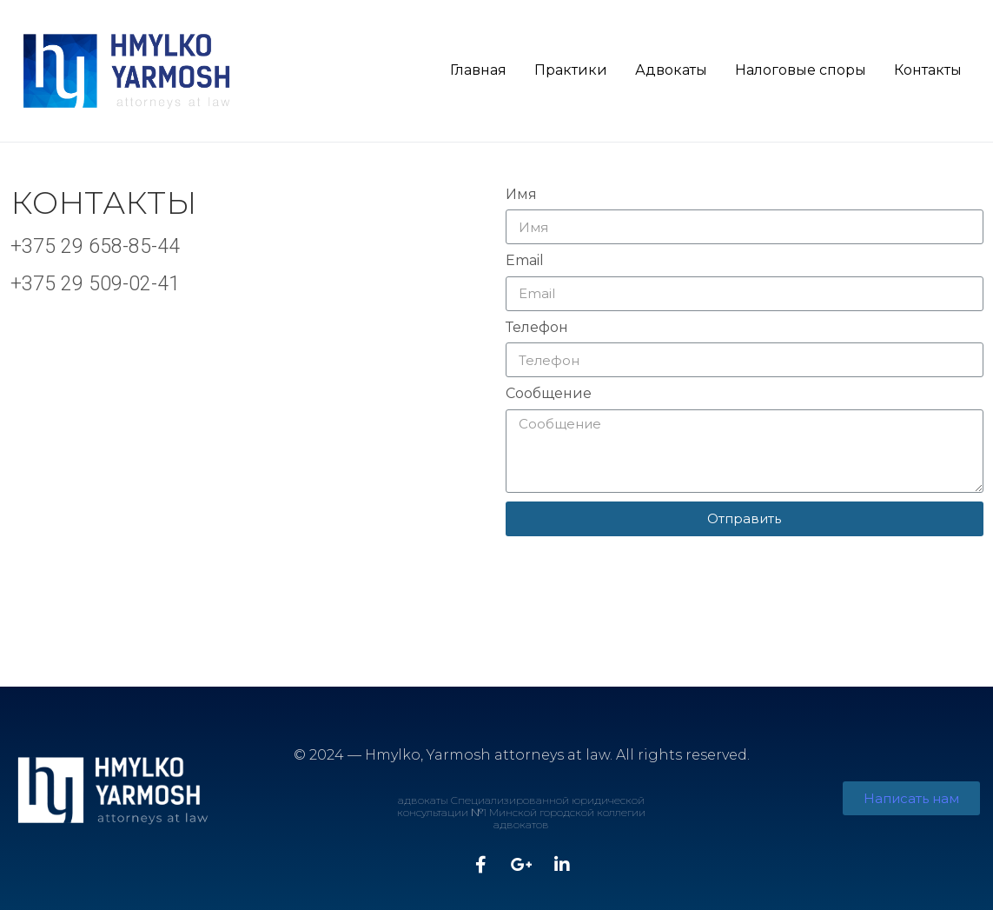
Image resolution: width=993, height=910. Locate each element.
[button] (911, 798)
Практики (570, 70)
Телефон (537, 327)
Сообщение (549, 394)
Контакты (928, 70)
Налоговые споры (800, 70)
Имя (521, 195)
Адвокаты (671, 70)
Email (525, 261)
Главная (478, 70)
